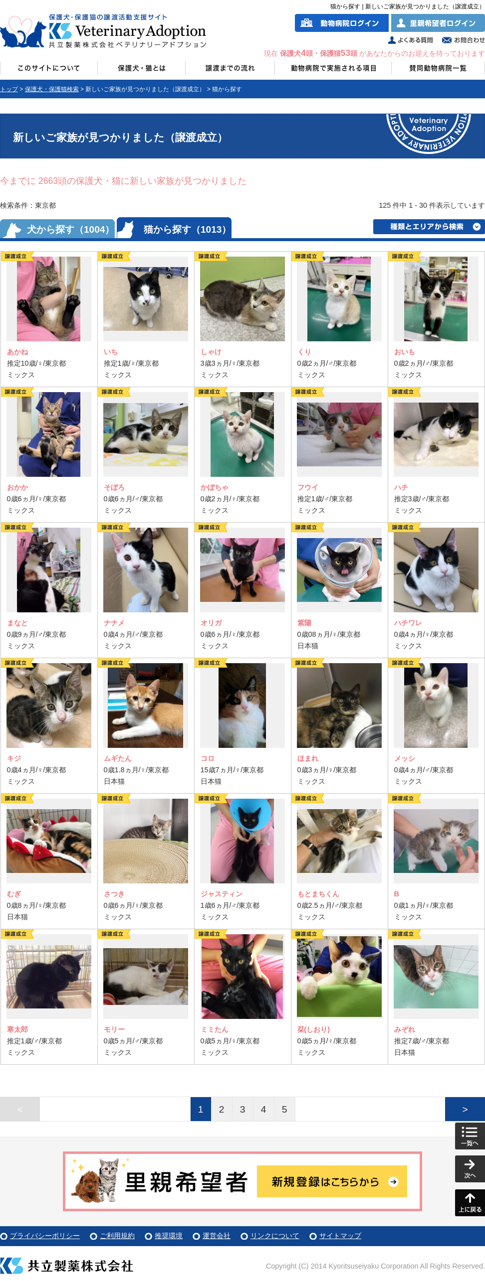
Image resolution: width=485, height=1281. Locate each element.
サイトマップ (340, 1236)
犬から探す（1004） (70, 229)
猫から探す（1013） (187, 229)
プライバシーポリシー (45, 1236)
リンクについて (274, 1236)
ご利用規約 (117, 1236)
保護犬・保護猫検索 (52, 89)
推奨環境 (169, 1236)
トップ (9, 89)
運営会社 (217, 1236)
